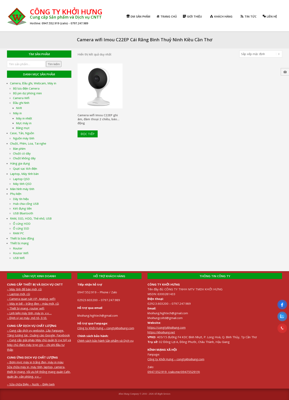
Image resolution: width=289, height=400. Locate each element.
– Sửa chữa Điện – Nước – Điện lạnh (31, 384)
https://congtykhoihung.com (166, 327)
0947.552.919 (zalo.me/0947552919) (173, 372)
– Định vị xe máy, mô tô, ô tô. (27, 318)
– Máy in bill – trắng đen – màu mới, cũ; (33, 303)
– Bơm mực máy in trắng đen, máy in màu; (35, 362)
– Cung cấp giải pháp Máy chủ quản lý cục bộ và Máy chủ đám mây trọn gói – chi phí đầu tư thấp (39, 345)
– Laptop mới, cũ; (18, 294)
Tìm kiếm (54, 64)
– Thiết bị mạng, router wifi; (26, 308)
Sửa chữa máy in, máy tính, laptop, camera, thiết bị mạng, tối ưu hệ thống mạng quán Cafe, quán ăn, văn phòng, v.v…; (39, 371)
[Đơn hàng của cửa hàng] (260, 53)
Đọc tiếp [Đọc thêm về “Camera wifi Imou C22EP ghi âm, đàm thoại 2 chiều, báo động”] (87, 134)
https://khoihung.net (161, 332)
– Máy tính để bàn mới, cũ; (24, 289)
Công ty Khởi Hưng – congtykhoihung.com (105, 328)
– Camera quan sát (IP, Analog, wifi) (31, 299)
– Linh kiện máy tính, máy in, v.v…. (29, 313)
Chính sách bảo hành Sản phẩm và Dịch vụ (105, 341)
